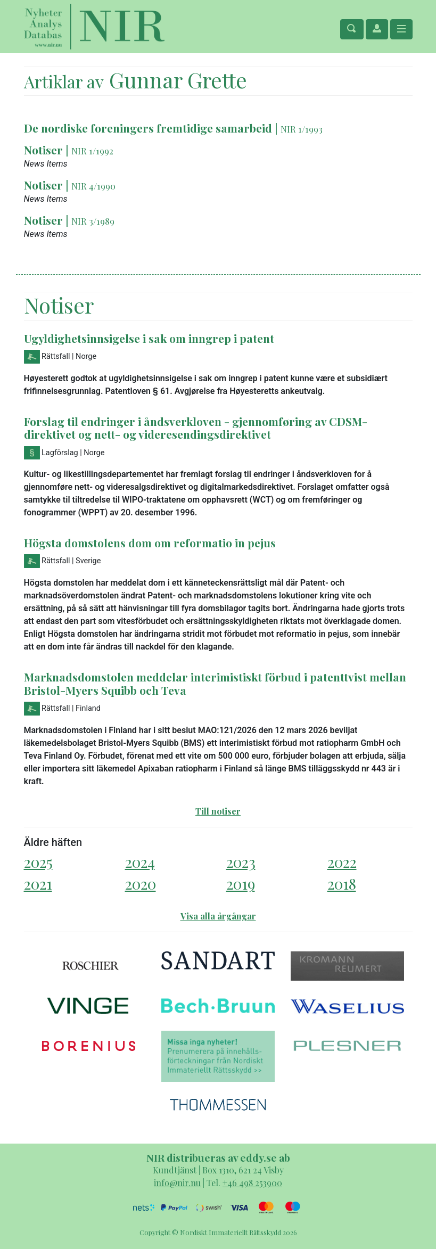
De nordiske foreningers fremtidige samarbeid (148, 127)
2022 (342, 862)
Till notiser (218, 811)
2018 (341, 883)
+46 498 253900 (252, 1182)
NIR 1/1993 (302, 129)
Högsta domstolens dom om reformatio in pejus (150, 542)
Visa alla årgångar (218, 916)
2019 (240, 883)
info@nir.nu (177, 1182)
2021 (38, 883)
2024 (140, 862)
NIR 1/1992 (92, 151)
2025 (38, 862)
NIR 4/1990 (93, 186)
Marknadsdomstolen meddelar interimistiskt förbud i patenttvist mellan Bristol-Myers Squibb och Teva (215, 683)
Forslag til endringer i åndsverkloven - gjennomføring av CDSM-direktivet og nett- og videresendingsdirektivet (195, 428)
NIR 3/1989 (92, 221)
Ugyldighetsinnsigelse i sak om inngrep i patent (149, 338)
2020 (140, 883)
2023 (241, 862)
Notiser (43, 149)
